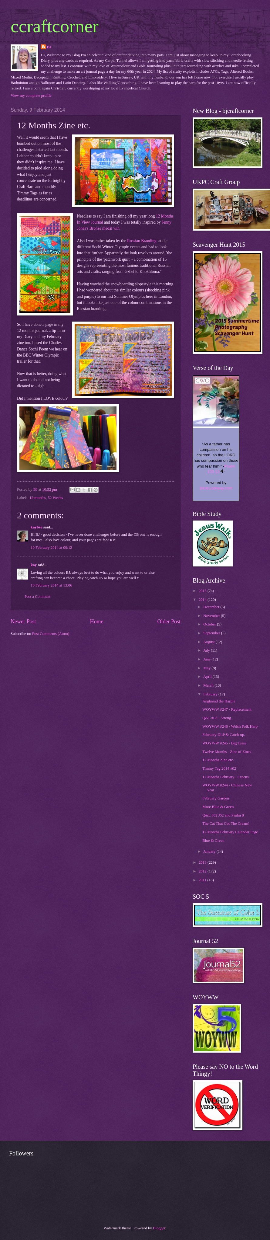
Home (96, 621)
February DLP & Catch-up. (223, 735)
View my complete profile (31, 95)
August (209, 642)
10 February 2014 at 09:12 (51, 547)
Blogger (159, 1228)
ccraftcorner (55, 26)
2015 (203, 591)
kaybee (36, 527)
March (208, 685)
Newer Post (23, 621)
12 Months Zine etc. (218, 760)
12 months (37, 498)
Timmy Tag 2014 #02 (219, 768)
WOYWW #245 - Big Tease (224, 743)
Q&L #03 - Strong (216, 718)
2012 (203, 871)
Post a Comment (37, 596)
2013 (203, 862)
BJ (49, 47)
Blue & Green (213, 840)
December (211, 607)
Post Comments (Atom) (50, 634)
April (207, 676)
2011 (203, 880)
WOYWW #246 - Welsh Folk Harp (230, 726)
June (207, 659)
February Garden (215, 798)
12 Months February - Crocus (225, 777)
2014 (203, 599)
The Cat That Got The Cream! (225, 823)
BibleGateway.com (216, 488)
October (210, 624)
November (212, 616)
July (207, 650)
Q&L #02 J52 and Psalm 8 (223, 815)
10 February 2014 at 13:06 (51, 585)
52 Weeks (55, 498)
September (212, 633)
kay (34, 565)
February (210, 694)
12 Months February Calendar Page (230, 832)
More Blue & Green (218, 807)
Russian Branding (141, 241)
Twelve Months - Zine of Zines (226, 752)
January (209, 851)
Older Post (169, 621)
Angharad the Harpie (218, 701)
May (207, 668)
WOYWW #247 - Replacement (226, 709)
